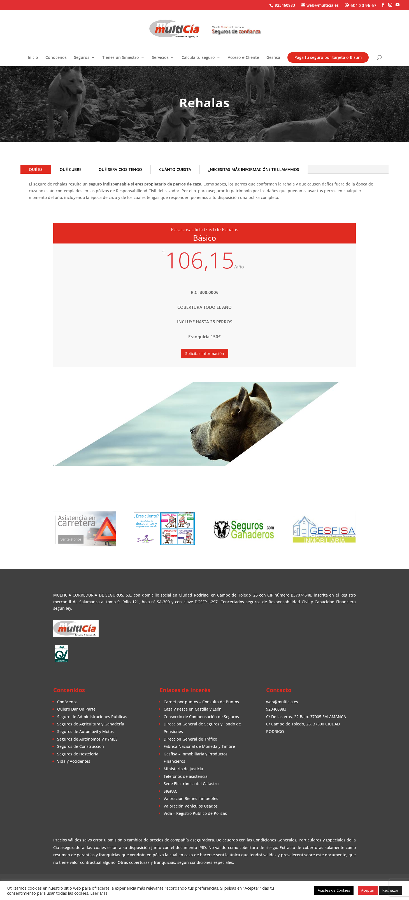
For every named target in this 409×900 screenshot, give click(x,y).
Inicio (33, 57)
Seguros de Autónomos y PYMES (87, 739)
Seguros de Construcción (80, 746)
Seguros (81, 57)
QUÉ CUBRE (71, 169)
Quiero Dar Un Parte (76, 709)
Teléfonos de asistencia (186, 776)
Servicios (160, 57)
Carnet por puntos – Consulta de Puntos (201, 701)
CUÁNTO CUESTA (175, 169)
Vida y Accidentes (73, 761)
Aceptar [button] (367, 890)
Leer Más (99, 893)
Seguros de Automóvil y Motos (85, 731)
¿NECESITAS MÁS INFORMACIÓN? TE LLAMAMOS (253, 169)
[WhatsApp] (361, 5)
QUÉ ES (36, 169)
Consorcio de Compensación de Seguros (201, 716)
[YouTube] (397, 5)
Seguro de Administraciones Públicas (92, 716)
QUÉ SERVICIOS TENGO (120, 169)
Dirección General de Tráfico (190, 739)
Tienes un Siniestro (120, 57)
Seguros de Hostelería (77, 754)
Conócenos (56, 57)
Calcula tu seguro (198, 57)
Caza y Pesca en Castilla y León (193, 709)
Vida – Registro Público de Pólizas (195, 813)
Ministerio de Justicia (183, 768)
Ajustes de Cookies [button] (334, 890)
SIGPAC (170, 791)
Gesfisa (273, 57)
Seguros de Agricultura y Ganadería (90, 724)
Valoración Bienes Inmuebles (191, 798)
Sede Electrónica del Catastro (191, 783)
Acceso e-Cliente (243, 57)
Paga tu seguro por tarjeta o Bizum (328, 57)
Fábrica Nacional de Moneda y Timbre (199, 746)
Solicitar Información (204, 353)
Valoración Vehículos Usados (191, 806)
